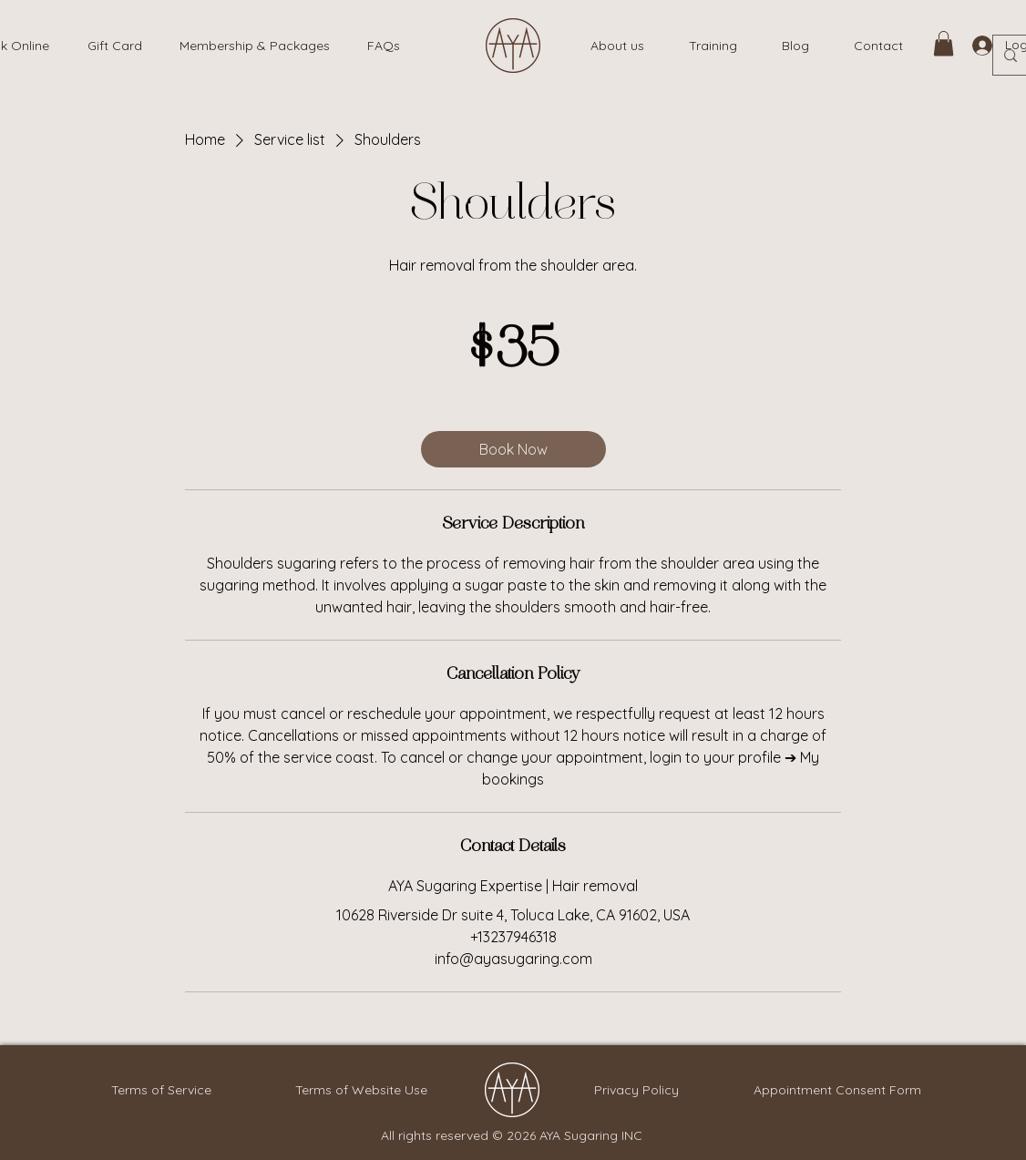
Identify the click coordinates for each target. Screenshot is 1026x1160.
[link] (943, 43)
